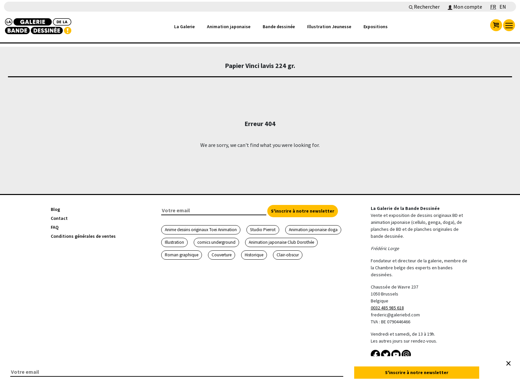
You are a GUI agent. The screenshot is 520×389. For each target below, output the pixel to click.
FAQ (55, 227)
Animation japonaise (228, 27)
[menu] (509, 25)
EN (502, 6)
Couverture (221, 255)
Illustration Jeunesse (329, 27)
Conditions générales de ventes (83, 236)
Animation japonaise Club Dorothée (281, 242)
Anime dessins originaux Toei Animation (201, 229)
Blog (55, 209)
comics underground (216, 242)
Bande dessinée (279, 27)
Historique (254, 255)
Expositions (375, 27)
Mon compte (465, 6)
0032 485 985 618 (387, 308)
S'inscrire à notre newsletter (302, 211)
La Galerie (184, 27)
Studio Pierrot (263, 229)
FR (493, 6)
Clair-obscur (288, 255)
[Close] (508, 363)
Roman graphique (181, 255)
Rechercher (424, 6)
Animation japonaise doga (313, 229)
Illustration (174, 242)
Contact (59, 218)
